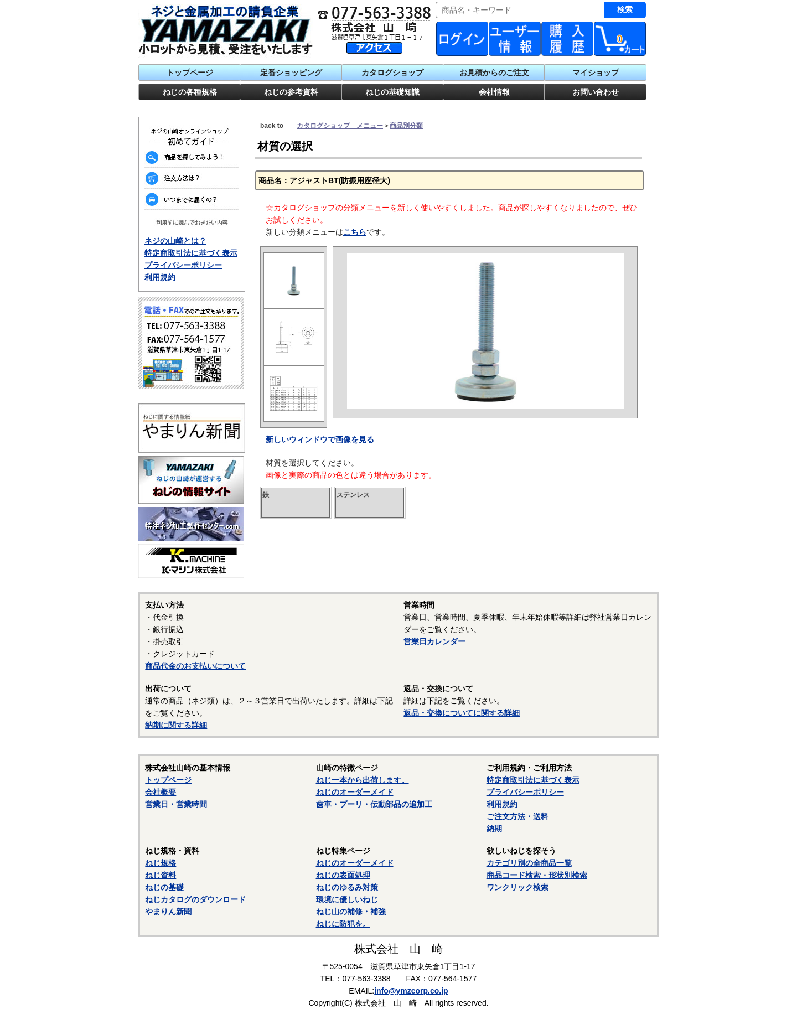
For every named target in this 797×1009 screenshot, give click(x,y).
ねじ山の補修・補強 (351, 911)
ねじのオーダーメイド (355, 792)
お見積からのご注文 (494, 72)
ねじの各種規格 (190, 91)
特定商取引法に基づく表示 (190, 253)
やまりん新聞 (168, 911)
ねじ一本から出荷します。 (362, 779)
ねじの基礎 (164, 887)
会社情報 (494, 91)
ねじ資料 (160, 875)
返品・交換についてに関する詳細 (461, 712)
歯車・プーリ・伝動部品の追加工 (374, 804)
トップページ (190, 72)
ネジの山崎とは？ (175, 240)
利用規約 (159, 277)
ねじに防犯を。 (343, 923)
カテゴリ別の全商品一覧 (529, 862)
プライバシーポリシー (183, 265)
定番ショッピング (291, 72)
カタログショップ (392, 72)
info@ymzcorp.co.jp (411, 990)
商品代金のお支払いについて (195, 665)
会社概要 (160, 792)
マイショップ (595, 72)
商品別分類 (406, 126)
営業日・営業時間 (176, 804)
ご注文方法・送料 (517, 816)
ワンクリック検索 (517, 887)
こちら (354, 231)
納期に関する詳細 (176, 725)
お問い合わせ (595, 91)
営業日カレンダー (434, 641)
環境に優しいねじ (347, 899)
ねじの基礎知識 (392, 91)
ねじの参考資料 (291, 91)
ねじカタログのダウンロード (195, 899)
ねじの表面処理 (343, 875)
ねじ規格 (160, 862)
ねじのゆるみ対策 (347, 887)
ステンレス (353, 495)
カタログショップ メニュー (340, 126)
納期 (494, 828)
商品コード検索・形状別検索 (537, 875)
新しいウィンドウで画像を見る (320, 439)
